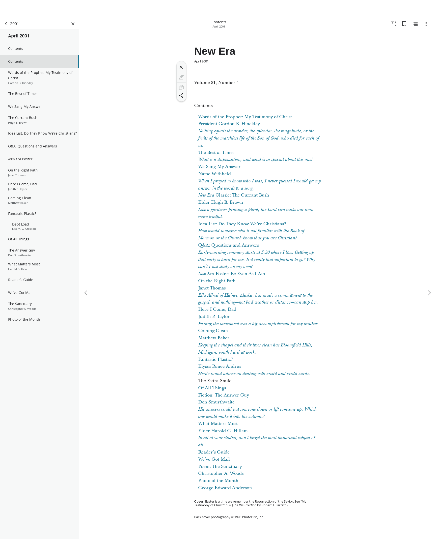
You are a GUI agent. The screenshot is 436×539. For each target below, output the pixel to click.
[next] (429, 275)
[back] (6, 24)
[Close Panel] (73, 24)
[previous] (86, 275)
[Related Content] (415, 23)
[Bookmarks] (404, 23)
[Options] (426, 23)
